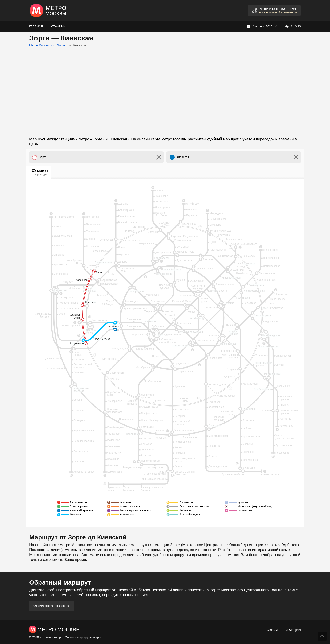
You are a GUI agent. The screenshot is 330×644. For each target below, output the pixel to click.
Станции (58, 26)
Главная (36, 26)
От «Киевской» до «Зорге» (51, 606)
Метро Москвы (39, 45)
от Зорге (59, 45)
